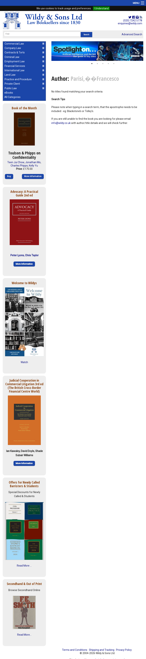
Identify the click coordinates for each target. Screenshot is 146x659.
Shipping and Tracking (101, 649)
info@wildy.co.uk (61, 123)
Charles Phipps (19, 165)
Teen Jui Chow (15, 162)
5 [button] (114, 63)
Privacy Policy (124, 649)
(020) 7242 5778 (132, 20)
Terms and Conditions (74, 649)
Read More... (24, 634)
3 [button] (103, 63)
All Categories (12, 97)
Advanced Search (132, 34)
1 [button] (92, 63)
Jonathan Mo (33, 162)
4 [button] (108, 63)
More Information (33, 176)
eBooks (8, 92)
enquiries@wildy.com (130, 23)
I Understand (101, 8)
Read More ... (24, 565)
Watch (24, 362)
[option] (97, 51)
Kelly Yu (33, 165)
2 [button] (97, 63)
